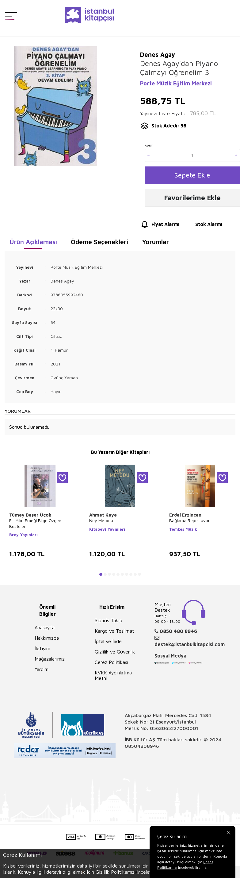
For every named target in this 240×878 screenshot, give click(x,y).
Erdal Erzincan (185, 516)
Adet (149, 145)
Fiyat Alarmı (159, 225)
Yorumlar (155, 243)
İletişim (42, 649)
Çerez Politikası (111, 663)
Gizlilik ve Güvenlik (115, 653)
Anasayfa (45, 628)
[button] (100, 575)
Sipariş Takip (108, 621)
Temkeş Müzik (183, 530)
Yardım (41, 670)
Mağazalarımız (50, 660)
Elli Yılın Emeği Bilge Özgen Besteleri (35, 524)
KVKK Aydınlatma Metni (113, 676)
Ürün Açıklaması (33, 243)
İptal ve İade (108, 642)
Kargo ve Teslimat (114, 632)
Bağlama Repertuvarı (190, 521)
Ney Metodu (101, 521)
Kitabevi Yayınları (107, 530)
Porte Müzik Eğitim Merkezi (176, 83)
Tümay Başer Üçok (30, 516)
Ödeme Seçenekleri (99, 243)
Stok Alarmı (203, 225)
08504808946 (142, 747)
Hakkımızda (47, 639)
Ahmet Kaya (103, 516)
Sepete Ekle (192, 175)
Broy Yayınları (23, 535)
